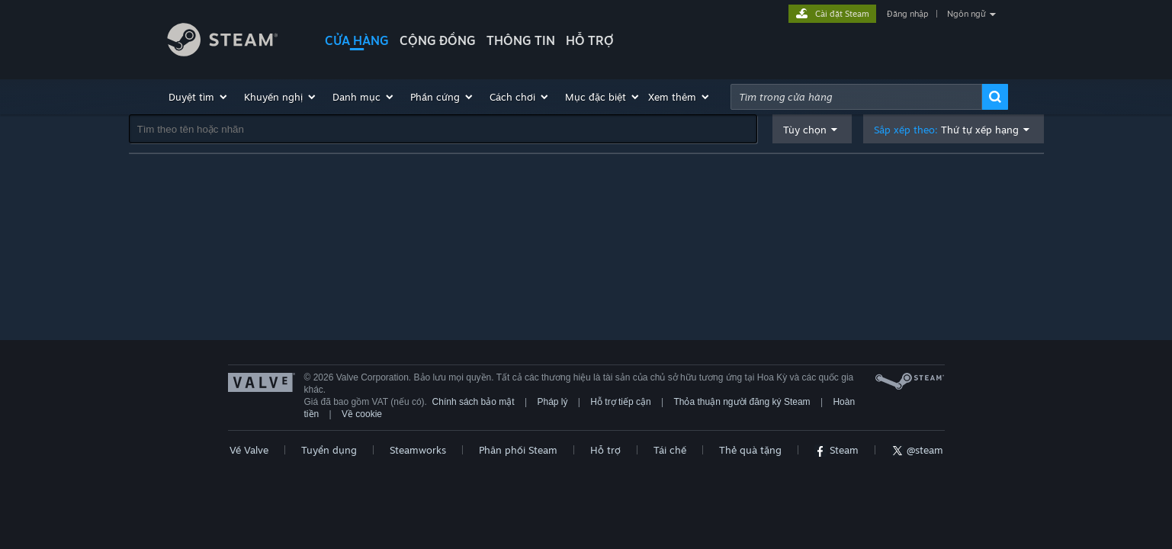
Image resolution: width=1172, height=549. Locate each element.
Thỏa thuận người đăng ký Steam (741, 401)
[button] (198, 96)
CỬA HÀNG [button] (357, 40)
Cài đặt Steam (842, 13)
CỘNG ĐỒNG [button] (438, 40)
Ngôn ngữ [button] (966, 13)
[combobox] (856, 97)
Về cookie (362, 414)
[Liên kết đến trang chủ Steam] (234, 42)
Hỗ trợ (605, 450)
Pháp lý (552, 401)
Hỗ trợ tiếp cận (620, 401)
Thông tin (520, 40)
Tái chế (669, 450)
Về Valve (249, 450)
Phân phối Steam (518, 450)
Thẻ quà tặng (750, 450)
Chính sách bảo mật (473, 401)
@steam (917, 450)
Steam (836, 450)
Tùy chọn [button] (805, 130)
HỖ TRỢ (590, 40)
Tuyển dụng (329, 450)
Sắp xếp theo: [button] (946, 130)
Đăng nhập (907, 13)
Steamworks (418, 450)
